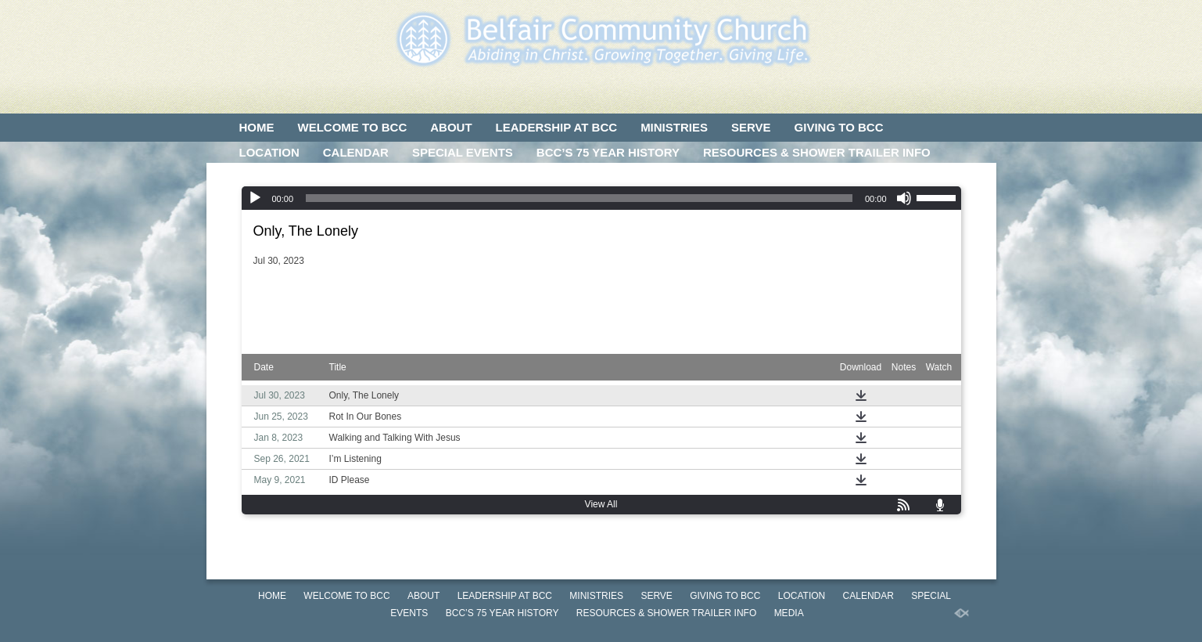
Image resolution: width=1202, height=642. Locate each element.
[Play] (255, 198)
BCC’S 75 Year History (608, 152)
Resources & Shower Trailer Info (817, 152)
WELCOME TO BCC (352, 127)
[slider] (579, 198)
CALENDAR (356, 152)
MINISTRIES (674, 127)
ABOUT (451, 127)
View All (601, 504)
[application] (601, 198)
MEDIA (258, 177)
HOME (256, 127)
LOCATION (269, 152)
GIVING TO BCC (839, 127)
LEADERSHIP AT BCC (557, 127)
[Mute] (904, 198)
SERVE (751, 127)
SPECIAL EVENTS (462, 152)
